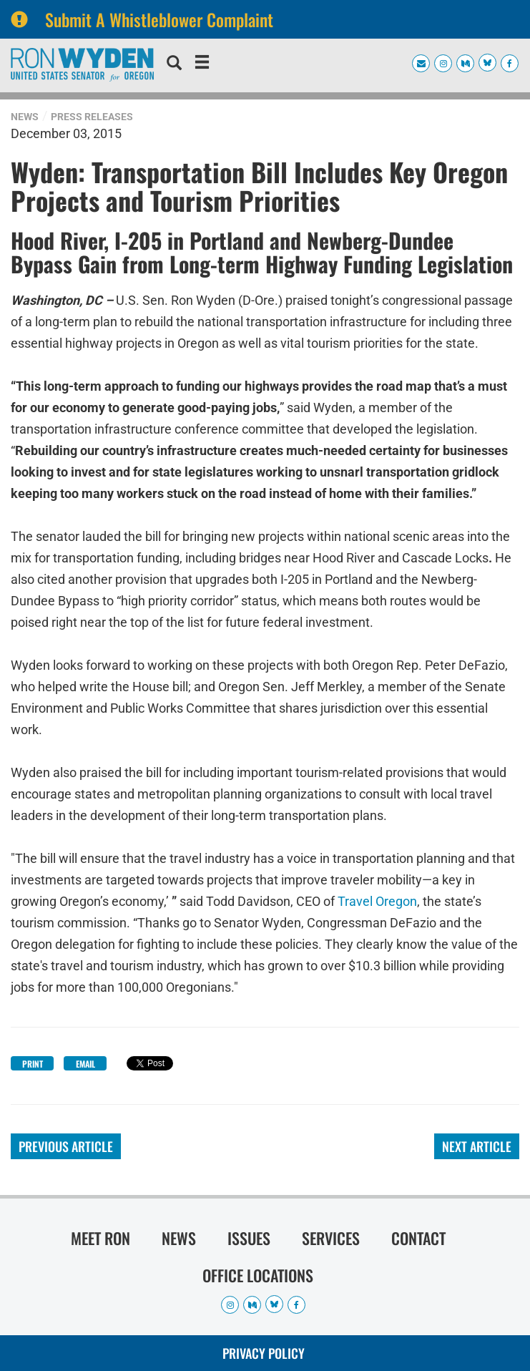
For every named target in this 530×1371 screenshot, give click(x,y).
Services (331, 1237)
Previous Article (66, 1146)
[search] (174, 64)
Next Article (476, 1146)
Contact (418, 1237)
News (25, 116)
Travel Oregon (377, 901)
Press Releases (92, 116)
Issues (248, 1237)
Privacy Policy (263, 1353)
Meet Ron (100, 1237)
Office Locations (257, 1275)
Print (32, 1064)
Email (85, 1064)
